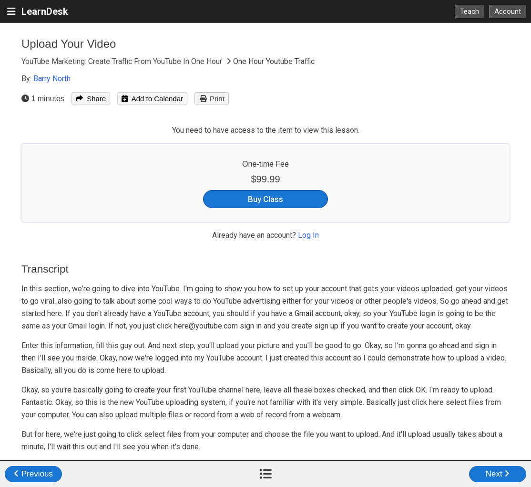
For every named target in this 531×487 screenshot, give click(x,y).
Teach (469, 11)
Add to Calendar (152, 99)
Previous (33, 473)
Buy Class (265, 199)
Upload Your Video (68, 43)
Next (498, 473)
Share (91, 99)
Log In (308, 235)
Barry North (52, 78)
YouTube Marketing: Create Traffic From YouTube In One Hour (122, 61)
